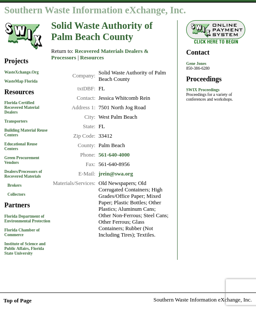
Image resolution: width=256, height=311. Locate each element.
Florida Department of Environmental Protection (27, 218)
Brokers (14, 185)
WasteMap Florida (20, 81)
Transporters (16, 121)
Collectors (16, 194)
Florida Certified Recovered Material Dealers (21, 107)
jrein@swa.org (115, 174)
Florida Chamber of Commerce (22, 232)
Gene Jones (196, 63)
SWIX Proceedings (202, 89)
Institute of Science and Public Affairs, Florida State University (25, 248)
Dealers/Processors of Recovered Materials (23, 174)
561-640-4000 (114, 155)
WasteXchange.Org (21, 72)
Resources (92, 58)
